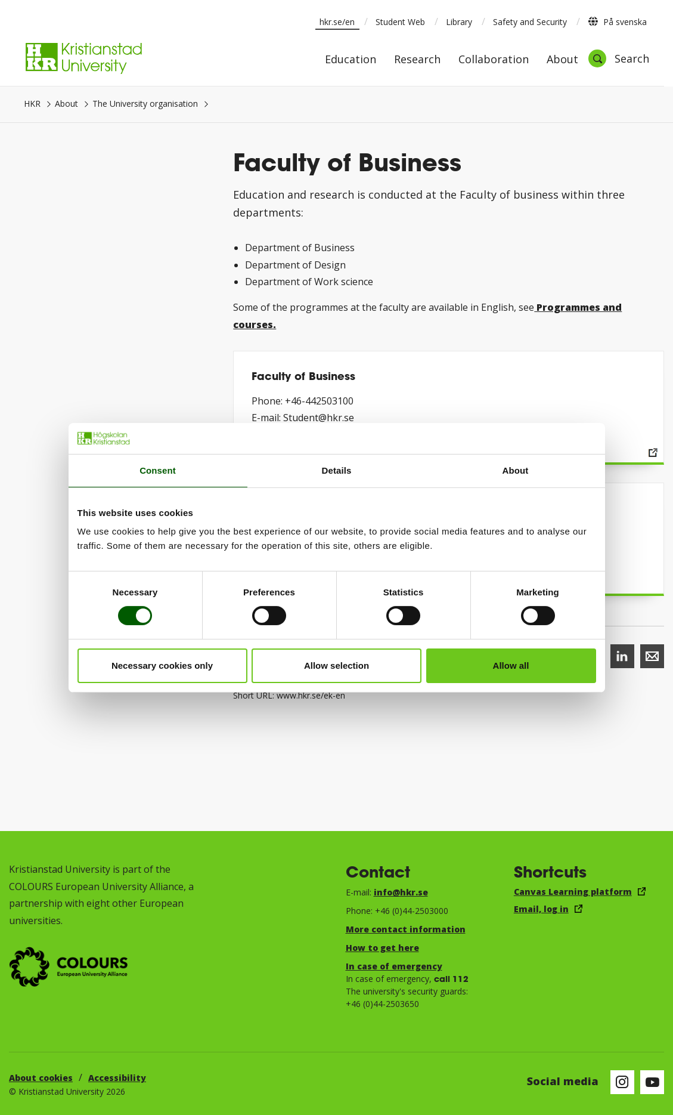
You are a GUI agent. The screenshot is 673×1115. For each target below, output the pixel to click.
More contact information (406, 929)
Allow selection (336, 665)
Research (417, 60)
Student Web (400, 21)
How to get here (382, 947)
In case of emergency (394, 966)
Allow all (511, 665)
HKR (32, 103)
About (562, 60)
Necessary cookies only (162, 665)
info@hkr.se (401, 892)
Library (459, 21)
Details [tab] (337, 470)
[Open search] (619, 58)
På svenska (617, 21)
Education (350, 60)
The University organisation (145, 103)
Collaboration (493, 60)
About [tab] (516, 470)
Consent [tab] (157, 470)
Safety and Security (530, 21)
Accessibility (117, 1077)
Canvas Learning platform (573, 891)
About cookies (41, 1077)
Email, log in (541, 909)
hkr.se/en (337, 21)
